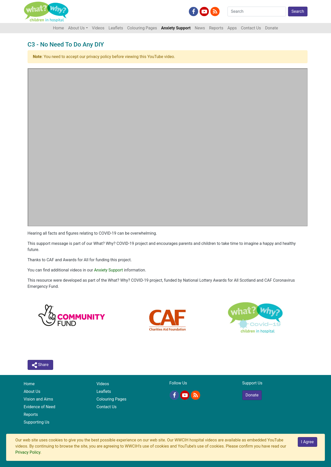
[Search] (256, 11)
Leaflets (116, 28)
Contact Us (251, 28)
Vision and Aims (38, 399)
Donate (271, 28)
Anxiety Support (175, 28)
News (200, 28)
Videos (98, 28)
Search (297, 11)
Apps (232, 28)
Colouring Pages (142, 28)
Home (59, 27)
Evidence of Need (39, 406)
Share (40, 365)
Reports (216, 28)
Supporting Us (37, 422)
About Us (32, 391)
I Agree (307, 441)
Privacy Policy (27, 452)
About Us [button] (76, 28)
